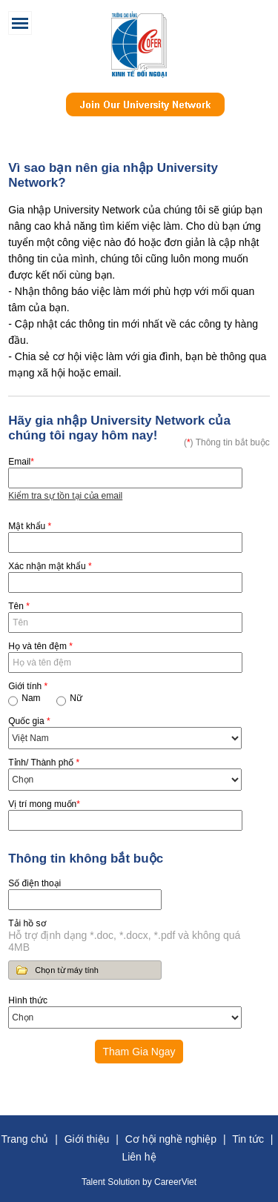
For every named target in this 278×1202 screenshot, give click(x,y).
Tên (19, 606)
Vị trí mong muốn (44, 804)
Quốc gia (29, 721)
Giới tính (27, 686)
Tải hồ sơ (26, 923)
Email (21, 461)
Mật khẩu (29, 526)
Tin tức (248, 1139)
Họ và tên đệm (40, 646)
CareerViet (175, 1182)
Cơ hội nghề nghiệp (170, 1139)
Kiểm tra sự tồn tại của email (65, 496)
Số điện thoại (34, 883)
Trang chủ (25, 1139)
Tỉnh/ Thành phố (43, 762)
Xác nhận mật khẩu (49, 566)
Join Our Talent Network (145, 112)
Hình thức (27, 1000)
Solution (124, 1182)
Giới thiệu (87, 1139)
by (148, 1182)
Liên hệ (139, 1157)
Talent (94, 1182)
